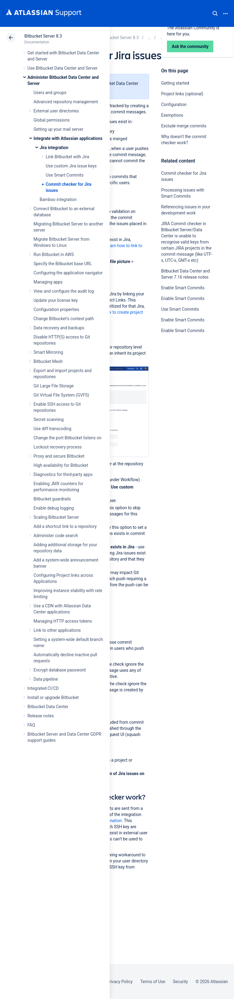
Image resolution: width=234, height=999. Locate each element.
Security (180, 981)
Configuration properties (56, 309)
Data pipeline (46, 679)
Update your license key (56, 300)
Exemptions (172, 115)
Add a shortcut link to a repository (65, 526)
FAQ (31, 725)
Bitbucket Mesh (48, 361)
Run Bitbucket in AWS (54, 254)
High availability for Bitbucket (61, 465)
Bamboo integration (58, 199)
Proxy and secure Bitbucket (59, 456)
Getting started (175, 83)
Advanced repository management (66, 101)
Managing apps (48, 282)
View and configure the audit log (64, 291)
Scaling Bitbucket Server (56, 517)
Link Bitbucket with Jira (67, 156)
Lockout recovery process (58, 447)
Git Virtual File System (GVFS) (61, 395)
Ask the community (182, 390)
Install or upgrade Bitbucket (53, 697)
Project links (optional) (182, 93)
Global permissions (52, 120)
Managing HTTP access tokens (63, 621)
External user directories (56, 110)
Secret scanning (49, 419)
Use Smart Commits (64, 175)
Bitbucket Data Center (47, 706)
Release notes (40, 715)
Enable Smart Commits (182, 287)
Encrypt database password (60, 670)
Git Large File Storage (54, 385)
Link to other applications (57, 630)
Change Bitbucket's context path (64, 318)
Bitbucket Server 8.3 (43, 36)
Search (215, 13)
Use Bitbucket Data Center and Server (62, 68)
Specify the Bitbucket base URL (63, 263)
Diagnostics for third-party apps (63, 474)
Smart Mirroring (48, 352)
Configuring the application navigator (68, 272)
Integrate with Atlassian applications (68, 138)
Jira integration (54, 147)
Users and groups (50, 92)
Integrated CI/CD (43, 688)
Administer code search (56, 535)
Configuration (174, 104)
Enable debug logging (54, 508)
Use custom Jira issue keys (71, 165)
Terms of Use (152, 981)
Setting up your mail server (58, 129)
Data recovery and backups (59, 327)
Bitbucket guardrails (52, 498)
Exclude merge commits (184, 125)
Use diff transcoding (52, 428)
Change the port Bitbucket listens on (67, 437)
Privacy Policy (120, 981)
